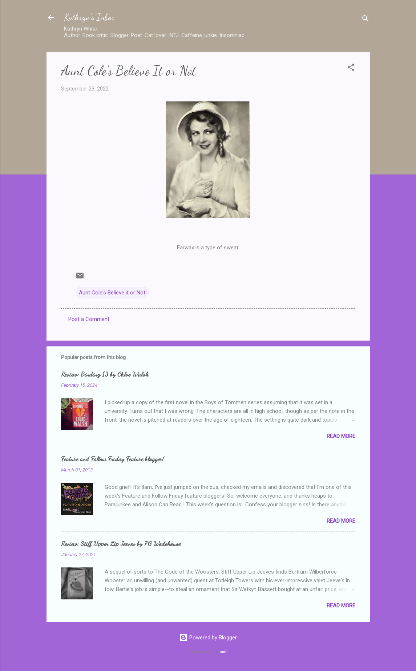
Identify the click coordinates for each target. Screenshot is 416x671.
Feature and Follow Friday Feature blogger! (112, 459)
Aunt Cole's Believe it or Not (112, 292)
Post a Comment (88, 319)
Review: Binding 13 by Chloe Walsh (105, 374)
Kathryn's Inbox (89, 17)
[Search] (365, 20)
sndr (224, 652)
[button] (351, 68)
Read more (341, 436)
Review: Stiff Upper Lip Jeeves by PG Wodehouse (121, 543)
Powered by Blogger (208, 637)
